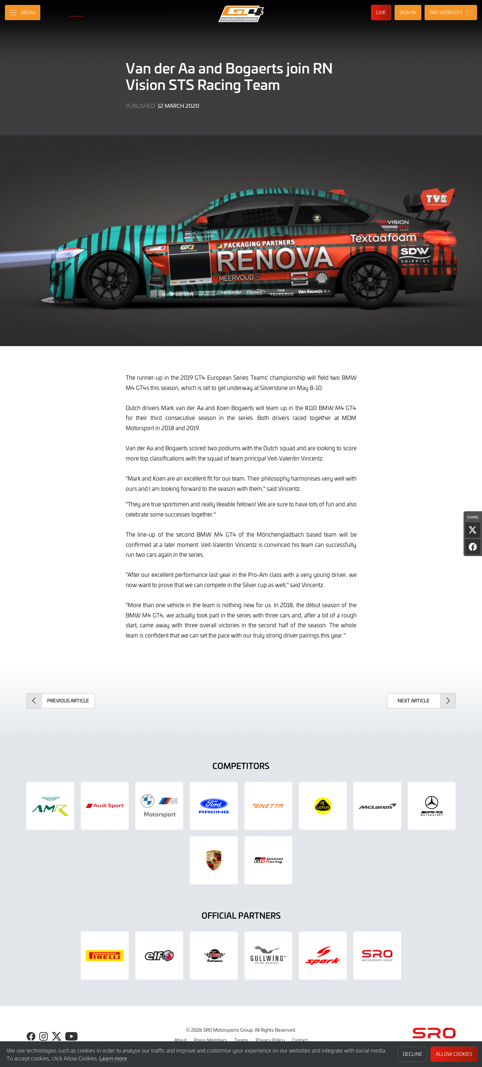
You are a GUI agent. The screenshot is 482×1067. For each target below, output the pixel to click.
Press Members (210, 1040)
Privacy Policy (270, 1040)
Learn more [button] (113, 1058)
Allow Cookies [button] (454, 1054)
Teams (241, 1040)
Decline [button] (412, 1054)
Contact (300, 1040)
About (180, 1040)
